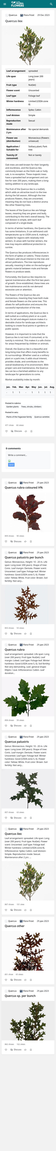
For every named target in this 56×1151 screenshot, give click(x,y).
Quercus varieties (42, 417)
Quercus (11, 15)
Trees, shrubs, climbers (31, 406)
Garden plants (12, 406)
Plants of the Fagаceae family (19, 417)
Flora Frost (27, 15)
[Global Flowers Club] (18, 4)
